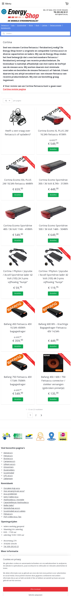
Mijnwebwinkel (63, 591)
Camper (45, 25)
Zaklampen (8, 478)
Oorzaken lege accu (12, 488)
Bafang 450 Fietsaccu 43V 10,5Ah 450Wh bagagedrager (18, 327)
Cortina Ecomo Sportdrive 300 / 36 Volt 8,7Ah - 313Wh (53, 181)
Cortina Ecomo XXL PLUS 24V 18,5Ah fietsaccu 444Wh (18, 181)
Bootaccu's (8, 458)
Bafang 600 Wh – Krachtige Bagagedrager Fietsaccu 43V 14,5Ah (53, 327)
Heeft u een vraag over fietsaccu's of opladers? (18, 132)
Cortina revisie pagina (14, 89)
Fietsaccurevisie (55, 25)
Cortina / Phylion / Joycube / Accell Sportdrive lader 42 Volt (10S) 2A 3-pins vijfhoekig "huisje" (18, 277)
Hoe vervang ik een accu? (14, 491)
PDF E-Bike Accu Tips (12, 516)
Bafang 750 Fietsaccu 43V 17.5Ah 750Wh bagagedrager (18, 380)
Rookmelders (9, 470)
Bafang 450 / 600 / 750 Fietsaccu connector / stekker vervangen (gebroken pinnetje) (53, 382)
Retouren (7, 564)
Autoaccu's (8, 453)
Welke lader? (9, 505)
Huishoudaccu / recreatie (14, 499)
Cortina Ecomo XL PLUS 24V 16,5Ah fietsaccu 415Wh (53, 132)
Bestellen (53, 149)
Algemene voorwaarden (13, 559)
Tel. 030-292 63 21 (11, 546)
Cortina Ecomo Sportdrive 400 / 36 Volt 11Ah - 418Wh (17, 227)
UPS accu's (8, 475)
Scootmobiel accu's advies (14, 511)
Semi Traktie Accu (11, 497)
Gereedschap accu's (12, 508)
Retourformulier (10, 567)
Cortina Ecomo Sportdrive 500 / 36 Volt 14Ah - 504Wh (53, 227)
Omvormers (9, 467)
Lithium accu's (9, 464)
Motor (31, 25)
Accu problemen (10, 494)
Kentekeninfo (5, 28)
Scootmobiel (21, 25)
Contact (7, 570)
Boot (37, 25)
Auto (13, 25)
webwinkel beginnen (40, 591)
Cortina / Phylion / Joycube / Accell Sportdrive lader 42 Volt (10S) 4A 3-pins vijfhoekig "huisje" (53, 277)
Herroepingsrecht (11, 562)
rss (31, 591)
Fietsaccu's (5, 25)
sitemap (25, 591)
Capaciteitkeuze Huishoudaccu (16, 502)
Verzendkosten (10, 556)
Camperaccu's (9, 461)
